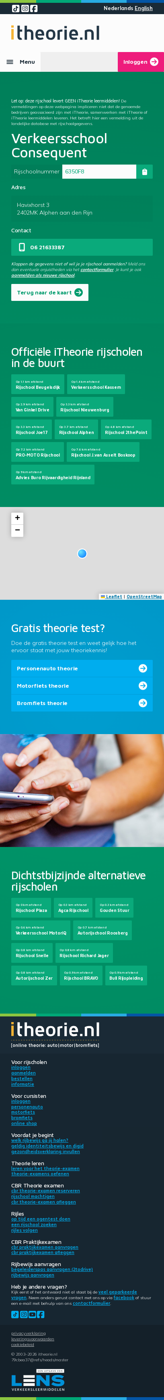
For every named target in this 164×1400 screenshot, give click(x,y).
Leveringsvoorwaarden (32, 1339)
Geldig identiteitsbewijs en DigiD (47, 1146)
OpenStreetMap (144, 596)
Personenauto (27, 1107)
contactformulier (96, 269)
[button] (82, 554)
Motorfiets (23, 1112)
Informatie (22, 1084)
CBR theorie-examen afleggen (43, 1202)
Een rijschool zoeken (34, 1224)
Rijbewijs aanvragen (32, 1275)
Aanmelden (23, 1073)
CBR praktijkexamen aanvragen (44, 1247)
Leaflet (112, 596)
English (144, 8)
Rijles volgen (24, 1230)
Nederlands (118, 8)
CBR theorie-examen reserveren (45, 1190)
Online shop (24, 1123)
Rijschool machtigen (33, 1196)
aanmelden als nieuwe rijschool (42, 275)
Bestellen (22, 1078)
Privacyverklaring (28, 1333)
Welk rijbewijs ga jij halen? (39, 1140)
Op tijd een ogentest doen (40, 1219)
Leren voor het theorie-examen (45, 1168)
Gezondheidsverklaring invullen (45, 1151)
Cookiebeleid (22, 1344)
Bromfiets (22, 1117)
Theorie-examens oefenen (40, 1174)
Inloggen (21, 1067)
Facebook (124, 1297)
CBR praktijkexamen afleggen (42, 1252)
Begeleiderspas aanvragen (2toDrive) (52, 1269)
